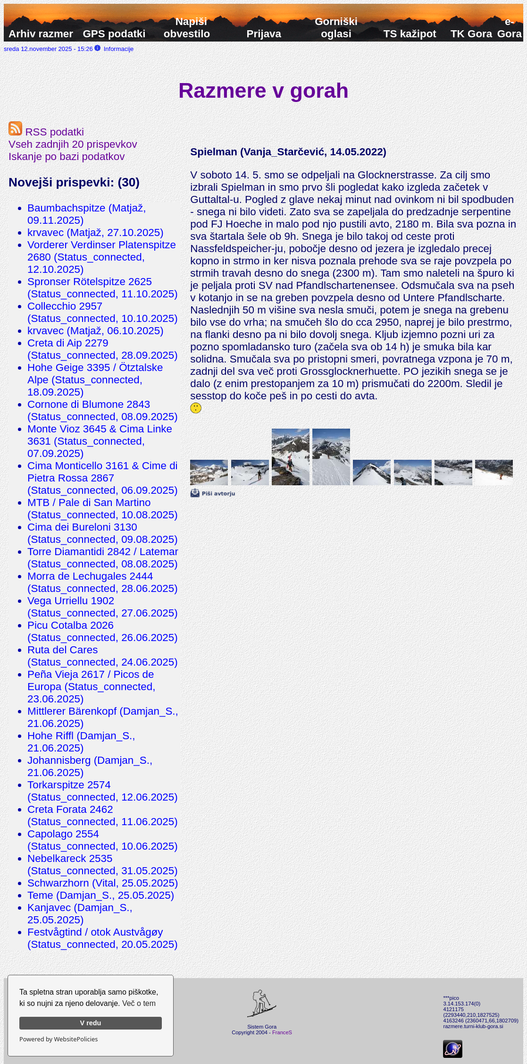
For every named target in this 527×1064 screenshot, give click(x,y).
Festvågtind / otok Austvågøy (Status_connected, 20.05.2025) (102, 938)
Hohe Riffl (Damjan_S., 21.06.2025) (81, 742)
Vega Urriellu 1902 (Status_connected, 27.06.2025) (102, 607)
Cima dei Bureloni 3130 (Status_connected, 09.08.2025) (102, 533)
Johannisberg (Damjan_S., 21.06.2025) (89, 766)
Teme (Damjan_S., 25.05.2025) (100, 895)
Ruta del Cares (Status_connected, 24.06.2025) (102, 656)
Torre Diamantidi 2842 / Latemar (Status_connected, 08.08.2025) (102, 558)
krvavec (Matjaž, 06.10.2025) (95, 331)
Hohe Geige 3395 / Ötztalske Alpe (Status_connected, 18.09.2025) (95, 380)
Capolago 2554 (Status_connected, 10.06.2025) (102, 840)
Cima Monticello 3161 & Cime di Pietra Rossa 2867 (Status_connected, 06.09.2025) (102, 478)
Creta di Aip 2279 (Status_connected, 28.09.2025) (102, 349)
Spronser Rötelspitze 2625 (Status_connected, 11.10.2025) (102, 288)
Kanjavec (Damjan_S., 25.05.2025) (80, 914)
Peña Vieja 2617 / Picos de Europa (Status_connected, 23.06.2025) (91, 686)
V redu (90, 1023)
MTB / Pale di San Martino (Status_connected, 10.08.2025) (102, 509)
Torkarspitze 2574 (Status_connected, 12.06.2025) (102, 791)
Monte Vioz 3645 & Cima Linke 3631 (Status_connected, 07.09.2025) (99, 441)
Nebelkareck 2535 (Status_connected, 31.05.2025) (102, 865)
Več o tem (139, 1003)
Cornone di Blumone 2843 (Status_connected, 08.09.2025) (102, 410)
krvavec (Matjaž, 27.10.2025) (95, 232)
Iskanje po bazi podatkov (66, 156)
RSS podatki (46, 132)
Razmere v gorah (263, 90)
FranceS (282, 1032)
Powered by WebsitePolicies (58, 1039)
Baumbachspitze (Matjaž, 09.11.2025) (86, 214)
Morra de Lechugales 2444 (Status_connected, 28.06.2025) (102, 582)
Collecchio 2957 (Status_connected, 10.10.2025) (102, 312)
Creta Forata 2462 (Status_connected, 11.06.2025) (102, 815)
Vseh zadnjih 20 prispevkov (72, 144)
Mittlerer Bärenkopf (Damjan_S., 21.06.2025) (102, 717)
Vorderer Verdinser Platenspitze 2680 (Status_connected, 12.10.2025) (101, 257)
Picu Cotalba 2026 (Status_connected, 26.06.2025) (102, 631)
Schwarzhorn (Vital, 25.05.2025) (102, 883)
